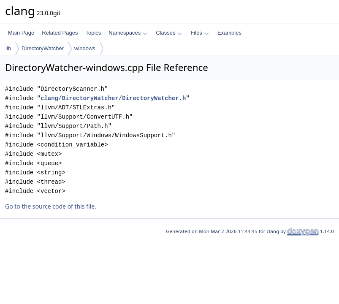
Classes (169, 33)
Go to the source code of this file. (50, 206)
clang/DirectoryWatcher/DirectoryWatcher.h (113, 98)
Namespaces (127, 33)
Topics (93, 33)
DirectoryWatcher (43, 48)
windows (84, 48)
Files (199, 33)
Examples (229, 33)
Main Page (21, 33)
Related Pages (60, 33)
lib (8, 48)
